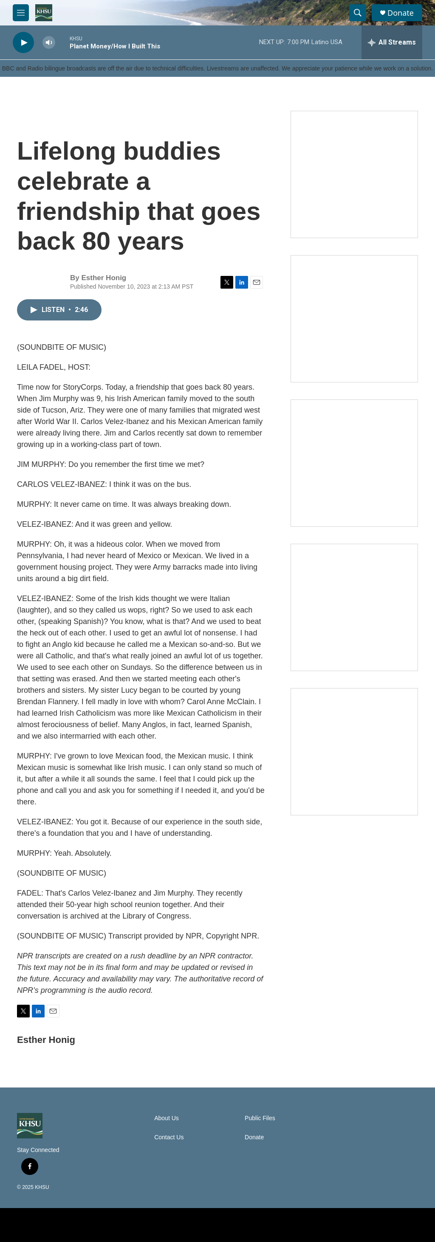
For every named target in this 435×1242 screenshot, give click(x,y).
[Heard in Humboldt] (354, 607)
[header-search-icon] (357, 12)
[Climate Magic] (354, 463)
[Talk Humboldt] (354, 174)
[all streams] (392, 42)
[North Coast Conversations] (354, 319)
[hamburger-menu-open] (21, 12)
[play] (23, 43)
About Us (166, 1118)
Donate (400, 12)
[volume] (49, 42)
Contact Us (169, 1137)
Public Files (260, 1118)
